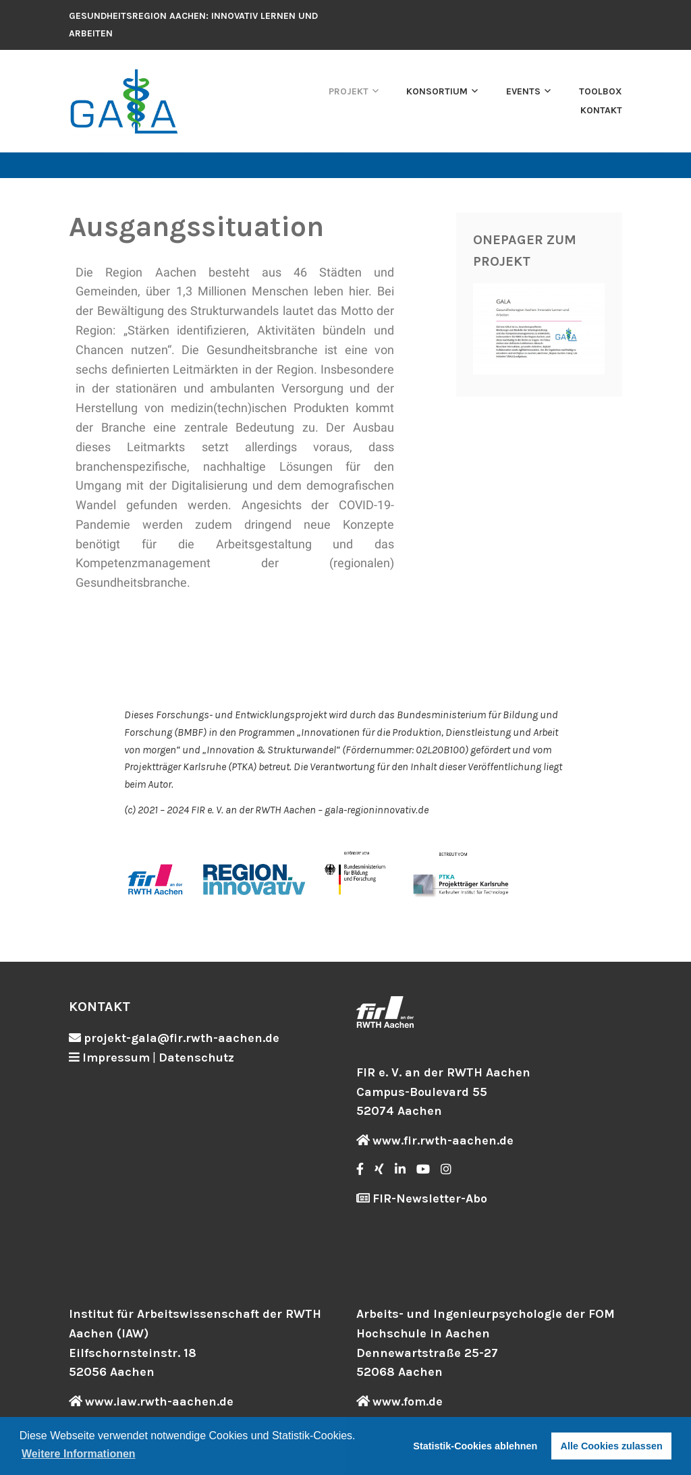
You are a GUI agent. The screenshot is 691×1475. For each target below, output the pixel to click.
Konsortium (437, 91)
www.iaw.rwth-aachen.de (159, 1401)
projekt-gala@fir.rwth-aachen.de (181, 1038)
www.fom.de (407, 1401)
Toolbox (600, 91)
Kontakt (601, 110)
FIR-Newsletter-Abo (429, 1198)
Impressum (116, 1057)
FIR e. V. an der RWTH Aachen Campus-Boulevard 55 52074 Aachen (443, 1092)
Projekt (348, 91)
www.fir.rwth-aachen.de (443, 1140)
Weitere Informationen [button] (79, 1453)
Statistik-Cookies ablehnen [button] (475, 1446)
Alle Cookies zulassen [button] (612, 1446)
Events (523, 91)
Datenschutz (196, 1057)
